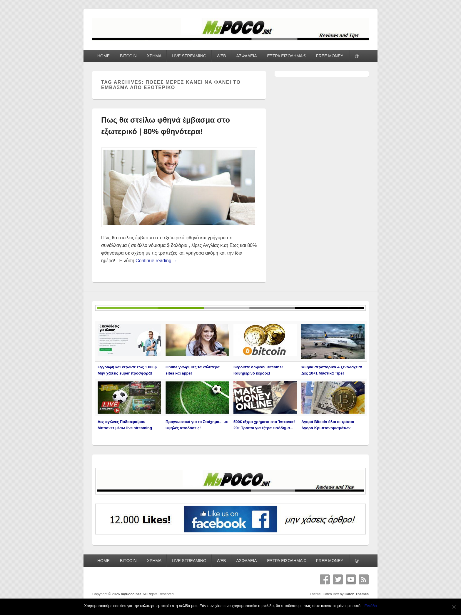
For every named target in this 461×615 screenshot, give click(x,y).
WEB (221, 56)
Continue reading (156, 260)
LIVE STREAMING (189, 56)
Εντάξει (371, 606)
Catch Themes (357, 594)
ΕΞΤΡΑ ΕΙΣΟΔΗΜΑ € (286, 56)
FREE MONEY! (330, 56)
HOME (103, 56)
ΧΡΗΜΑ (154, 56)
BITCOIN (128, 56)
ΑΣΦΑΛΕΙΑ (246, 56)
